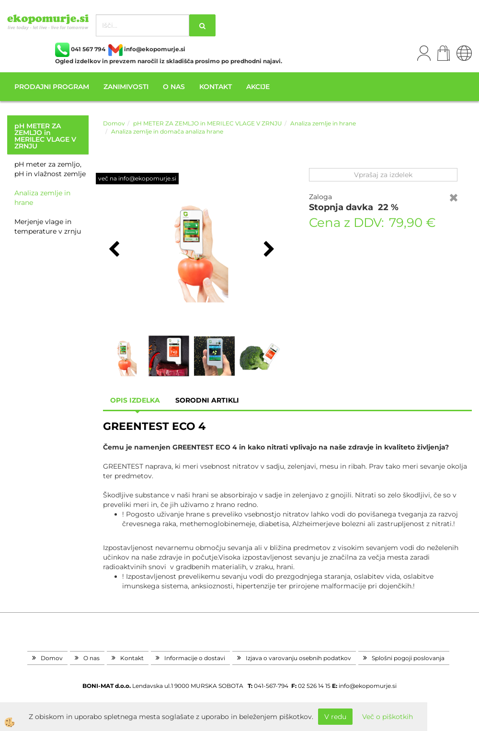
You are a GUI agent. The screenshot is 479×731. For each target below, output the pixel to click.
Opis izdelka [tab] (135, 400)
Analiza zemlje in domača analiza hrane (167, 131)
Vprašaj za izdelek (383, 174)
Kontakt (215, 86)
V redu (335, 716)
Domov (114, 123)
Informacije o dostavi (194, 658)
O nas (174, 86)
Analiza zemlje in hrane (42, 198)
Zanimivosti (125, 86)
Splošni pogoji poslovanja (408, 658)
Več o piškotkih (387, 716)
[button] (268, 249)
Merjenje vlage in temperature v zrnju (47, 226)
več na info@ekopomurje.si (137, 178)
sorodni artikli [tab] (207, 400)
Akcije (258, 86)
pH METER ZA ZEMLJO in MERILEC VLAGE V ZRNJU (207, 123)
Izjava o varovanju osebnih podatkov (298, 658)
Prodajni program (51, 86)
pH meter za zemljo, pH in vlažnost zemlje (50, 169)
